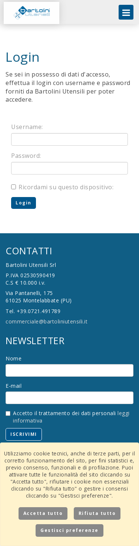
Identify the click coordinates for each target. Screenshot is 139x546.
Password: (26, 156)
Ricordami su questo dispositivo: (62, 187)
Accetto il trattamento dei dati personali (68, 417)
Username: (27, 127)
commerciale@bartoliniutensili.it (46, 321)
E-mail (13, 385)
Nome (13, 358)
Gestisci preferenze (69, 530)
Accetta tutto (43, 513)
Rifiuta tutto (97, 513)
